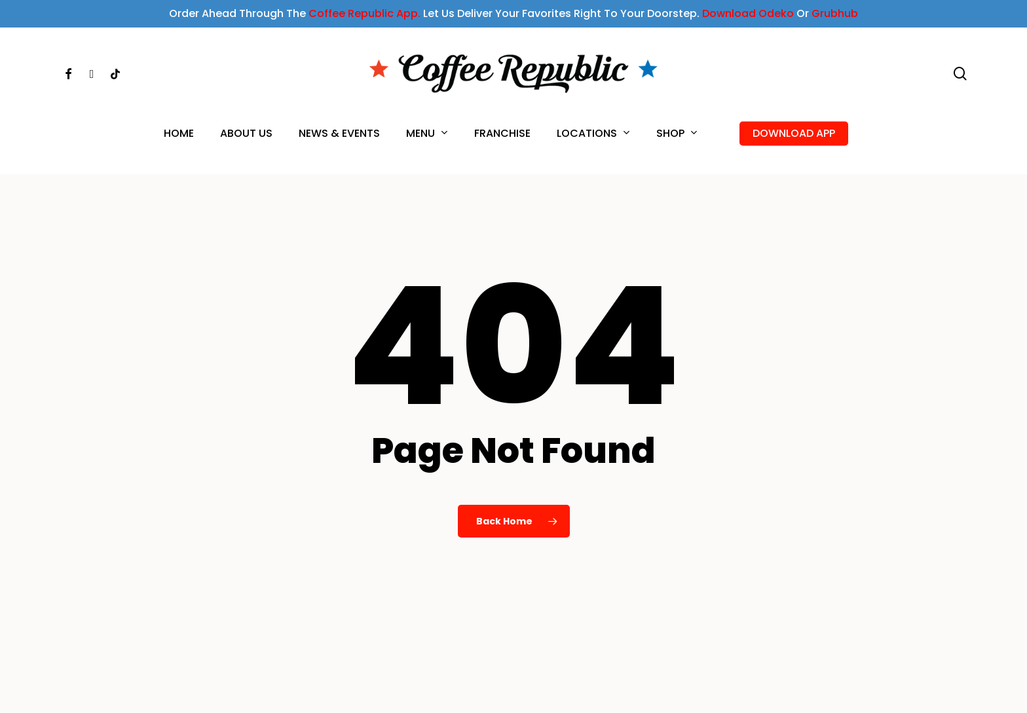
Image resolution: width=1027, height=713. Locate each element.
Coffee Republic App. (364, 13)
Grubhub (835, 13)
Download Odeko (748, 13)
